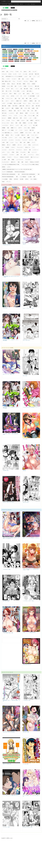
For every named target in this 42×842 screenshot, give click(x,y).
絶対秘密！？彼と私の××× (27, 212)
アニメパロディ (28, 159)
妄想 (27, 120)
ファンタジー (14, 78)
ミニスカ (11, 142)
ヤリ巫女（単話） (25, 276)
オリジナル (26, 81)
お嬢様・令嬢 (21, 105)
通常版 (11, 179)
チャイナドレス (19, 149)
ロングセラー (12, 154)
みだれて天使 (5, 212)
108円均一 (25, 100)
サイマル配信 (9, 103)
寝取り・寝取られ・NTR (6, 81)
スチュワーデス (11, 149)
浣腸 (20, 122)
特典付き (3, 144)
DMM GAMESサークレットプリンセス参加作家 (14, 76)
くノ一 (30, 125)
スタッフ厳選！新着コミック (7, 132)
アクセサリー (9, 157)
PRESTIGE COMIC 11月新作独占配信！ (9, 174)
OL (21, 71)
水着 (3, 91)
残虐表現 (33, 127)
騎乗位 (24, 83)
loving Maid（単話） (6, 470)
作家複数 (3, 127)
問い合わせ (33, 4)
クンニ (17, 88)
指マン (12, 88)
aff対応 (26, 113)
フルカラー (35, 98)
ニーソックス (32, 113)
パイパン (10, 115)
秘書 (12, 108)
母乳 (37, 108)
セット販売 (17, 135)
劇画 (36, 110)
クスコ (8, 152)
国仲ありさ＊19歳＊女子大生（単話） (8, 502)
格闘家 (28, 137)
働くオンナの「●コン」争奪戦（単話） (9, 374)
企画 (24, 142)
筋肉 (24, 137)
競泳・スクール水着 (17, 103)
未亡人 (12, 122)
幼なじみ (13, 83)
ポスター (37, 154)
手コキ (28, 83)
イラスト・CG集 (27, 127)
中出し (3, 78)
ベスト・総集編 (10, 130)
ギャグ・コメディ (36, 103)
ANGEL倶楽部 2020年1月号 (27, 664)
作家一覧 (21, 4)
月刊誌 (29, 144)
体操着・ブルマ (19, 100)
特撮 (34, 176)
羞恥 (19, 78)
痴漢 (30, 98)
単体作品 (3, 166)
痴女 (15, 86)
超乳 (28, 135)
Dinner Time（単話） (26, 502)
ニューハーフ (34, 152)
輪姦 (3, 108)
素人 (3, 100)
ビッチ (20, 93)
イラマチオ (16, 132)
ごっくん (20, 115)
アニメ (16, 142)
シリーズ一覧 (16, 4)
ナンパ (33, 137)
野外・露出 (19, 83)
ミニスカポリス (4, 154)
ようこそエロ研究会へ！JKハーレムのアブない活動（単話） (31, 796)
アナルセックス (4, 93)
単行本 (3, 71)
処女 (23, 78)
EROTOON (16, 179)
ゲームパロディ (23, 152)
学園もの (31, 81)
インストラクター (5, 125)
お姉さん (25, 71)
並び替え (33, 20)
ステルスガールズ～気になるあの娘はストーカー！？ (31, 407)
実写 (24, 154)
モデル (20, 137)
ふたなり (25, 76)
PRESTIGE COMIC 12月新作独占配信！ (29, 174)
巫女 (30, 76)
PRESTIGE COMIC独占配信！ (20, 171)
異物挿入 (24, 122)
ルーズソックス (35, 144)
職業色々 (31, 120)
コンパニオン (4, 149)
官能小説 (10, 110)
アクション (16, 157)
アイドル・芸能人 (16, 91)
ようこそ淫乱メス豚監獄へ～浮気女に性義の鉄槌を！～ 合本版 (11, 434)
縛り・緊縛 (35, 125)
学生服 (25, 86)
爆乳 (17, 176)
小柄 (21, 88)
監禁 (33, 105)
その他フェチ (4, 115)
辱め (19, 98)
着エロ (11, 93)
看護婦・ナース (13, 127)
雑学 (19, 174)
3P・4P (8, 88)
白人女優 (29, 176)
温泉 (15, 98)
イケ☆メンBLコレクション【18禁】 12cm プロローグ (11, 795)
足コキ (29, 103)
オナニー (24, 103)
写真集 (13, 159)
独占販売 (3, 86)
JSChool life (3, 35)
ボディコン (20, 144)
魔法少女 (21, 113)
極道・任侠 (32, 130)
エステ (16, 137)
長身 (30, 149)
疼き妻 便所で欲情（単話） (7, 244)
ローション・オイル (5, 122)
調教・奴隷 (37, 86)
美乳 (7, 71)
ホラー (3, 120)
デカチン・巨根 (27, 108)
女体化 (18, 120)
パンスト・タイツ (34, 135)
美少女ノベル (27, 147)
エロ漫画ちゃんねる (5, 1)
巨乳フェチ (28, 105)
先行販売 (33, 83)
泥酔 (26, 98)
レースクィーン (35, 149)
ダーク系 (8, 120)
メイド (34, 76)
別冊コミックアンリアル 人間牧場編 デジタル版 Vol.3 (31, 537)
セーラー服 (30, 122)
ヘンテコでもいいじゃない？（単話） (28, 600)
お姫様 (33, 108)
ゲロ (3, 147)
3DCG (17, 152)
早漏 (20, 142)
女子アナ (20, 127)
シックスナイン (11, 113)
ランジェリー (30, 86)
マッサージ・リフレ (9, 98)
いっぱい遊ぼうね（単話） (27, 700)
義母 (15, 110)
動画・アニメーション (35, 157)
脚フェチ (8, 144)
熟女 (24, 93)
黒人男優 (21, 179)
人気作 (17, 154)
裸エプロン (37, 120)
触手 (17, 113)
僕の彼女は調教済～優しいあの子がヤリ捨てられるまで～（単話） (11, 276)
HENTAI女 (24, 470)
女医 (37, 115)
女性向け (3, 157)
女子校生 (3, 83)
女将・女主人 (4, 113)
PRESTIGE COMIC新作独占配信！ (8, 176)
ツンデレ (20, 86)
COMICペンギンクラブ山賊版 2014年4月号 (29, 632)
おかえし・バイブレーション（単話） (28, 308)
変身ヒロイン (4, 110)
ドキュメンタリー (20, 147)
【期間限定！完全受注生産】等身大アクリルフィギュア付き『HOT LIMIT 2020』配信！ (17, 169)
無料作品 (7, 135)
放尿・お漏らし (29, 91)
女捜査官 (14, 144)
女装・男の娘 (15, 105)
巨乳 (29, 71)
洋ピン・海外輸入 (34, 179)
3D (21, 154)
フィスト (20, 130)
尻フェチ (11, 125)
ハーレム (37, 93)
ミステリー (11, 137)
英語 (7, 142)
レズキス (8, 166)
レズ (38, 76)
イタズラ (3, 103)
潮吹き (15, 93)
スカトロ (26, 130)
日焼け (31, 88)
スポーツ (12, 100)
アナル (14, 81)
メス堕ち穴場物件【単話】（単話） (8, 632)
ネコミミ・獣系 (10, 86)
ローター (13, 120)
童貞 (28, 110)
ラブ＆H (16, 71)
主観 (38, 174)
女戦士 (32, 78)
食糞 (9, 159)
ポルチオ (25, 149)
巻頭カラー (23, 135)
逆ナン (3, 88)
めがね (24, 110)
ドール (33, 147)
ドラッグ (33, 142)
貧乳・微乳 (26, 88)
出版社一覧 (10, 4)
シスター (27, 78)
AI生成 (3, 181)
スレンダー (34, 71)
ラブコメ (11, 71)
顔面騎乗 (21, 132)
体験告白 (31, 100)
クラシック (8, 181)
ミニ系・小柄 (36, 88)
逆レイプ (19, 110)
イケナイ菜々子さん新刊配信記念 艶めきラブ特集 (10, 164)
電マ (34, 132)
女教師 (9, 105)
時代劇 (35, 122)
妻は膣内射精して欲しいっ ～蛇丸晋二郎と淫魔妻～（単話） (11, 700)
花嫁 (8, 127)
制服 (21, 108)
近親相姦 (17, 108)
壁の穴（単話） (25, 375)
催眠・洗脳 (4, 105)
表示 (25, 20)
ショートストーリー (19, 159)
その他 (3, 142)
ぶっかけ (23, 91)
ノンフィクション (31, 154)
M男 (21, 125)
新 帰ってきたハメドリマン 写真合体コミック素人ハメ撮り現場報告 (11, 340)
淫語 (25, 115)
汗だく (25, 125)
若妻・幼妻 (38, 105)
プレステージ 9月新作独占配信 (7, 171)
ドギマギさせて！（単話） (7, 569)
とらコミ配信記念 (23, 176)
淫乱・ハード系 (8, 91)
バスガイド (13, 147)
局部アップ (4, 130)
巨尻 (37, 113)
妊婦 (38, 132)
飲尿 (3, 135)
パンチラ (17, 125)
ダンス (25, 144)
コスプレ (15, 115)
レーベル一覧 (27, 4)
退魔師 (37, 137)
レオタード (8, 108)
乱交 (3, 76)
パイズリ (8, 78)
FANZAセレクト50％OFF (24, 157)
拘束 (16, 122)
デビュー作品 (4, 137)
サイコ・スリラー (28, 132)
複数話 (28, 142)
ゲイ (16, 130)
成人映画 (7, 147)
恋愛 (36, 81)
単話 (23, 98)
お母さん (28, 93)
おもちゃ (23, 120)
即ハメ (12, 135)
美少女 (8, 83)
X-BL (32, 110)
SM (39, 100)
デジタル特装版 (4, 179)
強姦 (3, 98)
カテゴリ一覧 (4, 4)
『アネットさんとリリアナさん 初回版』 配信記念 (30, 164)
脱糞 (29, 152)
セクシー (7, 100)
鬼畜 (35, 100)
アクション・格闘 (31, 115)
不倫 (32, 93)
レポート (3, 152)
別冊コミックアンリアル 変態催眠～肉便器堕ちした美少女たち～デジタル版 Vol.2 (11, 538)
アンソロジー (19, 81)
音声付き (26, 179)
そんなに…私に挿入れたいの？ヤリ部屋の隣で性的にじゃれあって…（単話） (31, 569)
